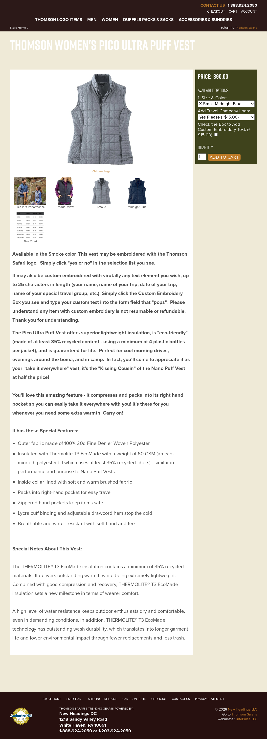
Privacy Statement (209, 699)
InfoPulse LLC (246, 719)
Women (110, 19)
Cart (233, 12)
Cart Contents (134, 699)
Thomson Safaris (246, 27)
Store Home (18, 27)
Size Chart (75, 699)
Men (91, 19)
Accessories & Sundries (205, 19)
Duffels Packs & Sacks (148, 19)
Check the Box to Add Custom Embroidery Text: (222, 127)
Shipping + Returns (102, 699)
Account (249, 12)
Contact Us (212, 5)
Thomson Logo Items (58, 19)
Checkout (216, 12)
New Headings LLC (242, 709)
